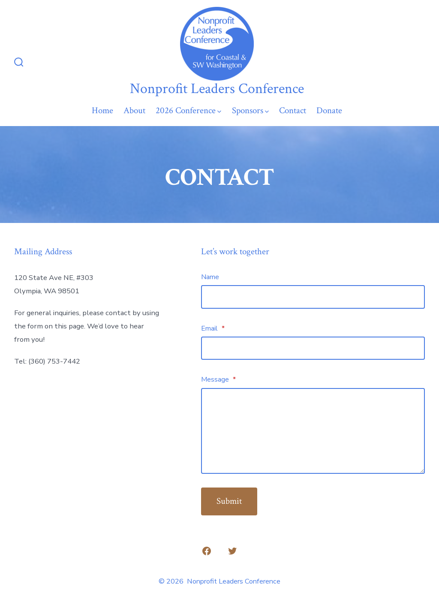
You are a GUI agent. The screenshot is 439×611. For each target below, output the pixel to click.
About (134, 110)
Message (218, 379)
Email (213, 328)
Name (210, 277)
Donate (329, 110)
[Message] (313, 431)
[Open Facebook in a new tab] (207, 551)
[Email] (313, 348)
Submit (229, 501)
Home (102, 110)
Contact (292, 110)
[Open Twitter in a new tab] (232, 551)
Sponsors (250, 110)
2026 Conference (188, 110)
